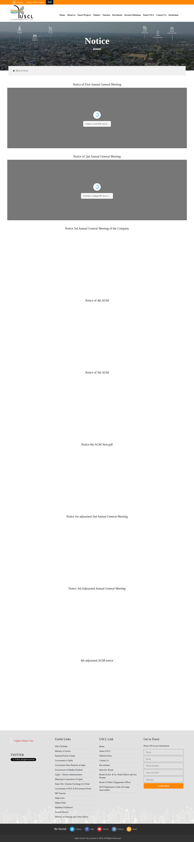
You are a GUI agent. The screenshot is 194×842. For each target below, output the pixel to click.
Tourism (106, 15)
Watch (103, 829)
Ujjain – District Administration (68, 774)
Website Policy (105, 756)
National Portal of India (65, 756)
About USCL (104, 751)
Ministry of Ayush (62, 751)
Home (62, 15)
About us (71, 15)
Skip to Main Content (35, 2)
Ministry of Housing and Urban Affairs (71, 817)
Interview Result (106, 770)
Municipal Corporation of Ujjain (69, 779)
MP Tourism (60, 793)
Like (89, 829)
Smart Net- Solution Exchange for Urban (72, 784)
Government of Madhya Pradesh (69, 770)
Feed (132, 829)
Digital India (60, 803)
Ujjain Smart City (23, 740)
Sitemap (18, 2)
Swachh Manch (61, 812)
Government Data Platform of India (70, 765)
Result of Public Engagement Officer (115, 782)
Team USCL (148, 15)
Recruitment (104, 765)
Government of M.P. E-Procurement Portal (73, 789)
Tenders (96, 15)
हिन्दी (50, 2)
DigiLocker (60, 798)
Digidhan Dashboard (64, 807)
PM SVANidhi (61, 746)
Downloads (117, 15)
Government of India (64, 760)
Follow (76, 829)
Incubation (173, 15)
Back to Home (20, 71)
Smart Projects (84, 15)
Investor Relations (132, 15)
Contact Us (161, 15)
